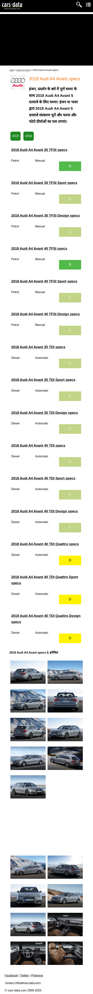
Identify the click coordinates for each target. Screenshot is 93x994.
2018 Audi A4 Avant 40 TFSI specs (39, 248)
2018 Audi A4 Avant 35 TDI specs (38, 347)
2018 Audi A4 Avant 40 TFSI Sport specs (44, 281)
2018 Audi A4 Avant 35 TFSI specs (39, 150)
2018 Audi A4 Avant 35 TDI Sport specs (43, 380)
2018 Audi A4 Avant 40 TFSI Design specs (45, 314)
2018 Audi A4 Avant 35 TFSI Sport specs (44, 183)
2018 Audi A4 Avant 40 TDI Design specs (44, 511)
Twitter (24, 975)
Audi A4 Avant (23, 70)
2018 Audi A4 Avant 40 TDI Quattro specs (45, 544)
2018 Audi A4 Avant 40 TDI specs (38, 445)
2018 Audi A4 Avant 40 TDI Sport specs (43, 478)
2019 (15, 136)
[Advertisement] (46, 40)
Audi (11, 70)
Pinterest (37, 975)
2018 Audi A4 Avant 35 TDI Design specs (44, 413)
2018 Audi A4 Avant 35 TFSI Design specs (45, 215)
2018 (28, 136)
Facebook (11, 975)
